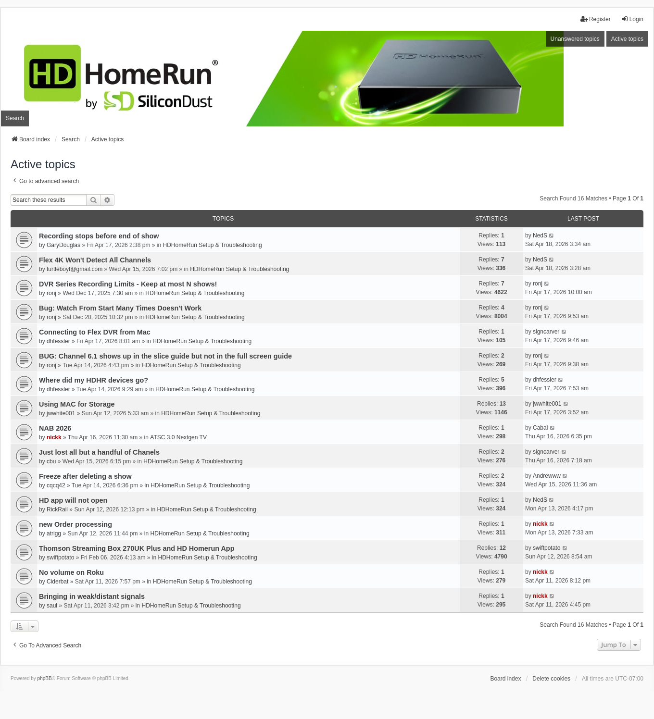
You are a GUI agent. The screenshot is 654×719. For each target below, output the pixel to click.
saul (52, 605)
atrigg (54, 533)
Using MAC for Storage (77, 404)
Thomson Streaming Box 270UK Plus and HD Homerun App (136, 548)
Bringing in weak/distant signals (92, 596)
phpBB (45, 678)
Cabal (540, 427)
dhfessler (58, 341)
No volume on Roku (71, 572)
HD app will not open (73, 500)
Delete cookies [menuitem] (551, 678)
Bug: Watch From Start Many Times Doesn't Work (120, 308)
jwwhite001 (61, 413)
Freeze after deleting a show (85, 476)
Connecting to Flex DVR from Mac (95, 332)
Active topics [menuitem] (627, 39)
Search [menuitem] (15, 118)
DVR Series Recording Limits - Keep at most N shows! (128, 284)
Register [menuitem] (595, 19)
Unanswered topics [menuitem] (575, 39)
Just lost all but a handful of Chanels (99, 452)
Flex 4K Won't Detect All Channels (95, 260)
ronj (51, 293)
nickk (54, 437)
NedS (540, 235)
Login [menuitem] (632, 19)
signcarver (546, 331)
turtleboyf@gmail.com (74, 269)
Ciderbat (57, 581)
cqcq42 (56, 485)
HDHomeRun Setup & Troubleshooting (212, 245)
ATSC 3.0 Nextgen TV (178, 437)
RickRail (57, 509)
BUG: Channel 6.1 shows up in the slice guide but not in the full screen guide (165, 356)
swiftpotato (60, 557)
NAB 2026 (55, 428)
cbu (51, 461)
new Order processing (75, 524)
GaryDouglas (63, 245)
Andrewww (547, 475)
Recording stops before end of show (99, 236)
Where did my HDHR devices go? (93, 380)
